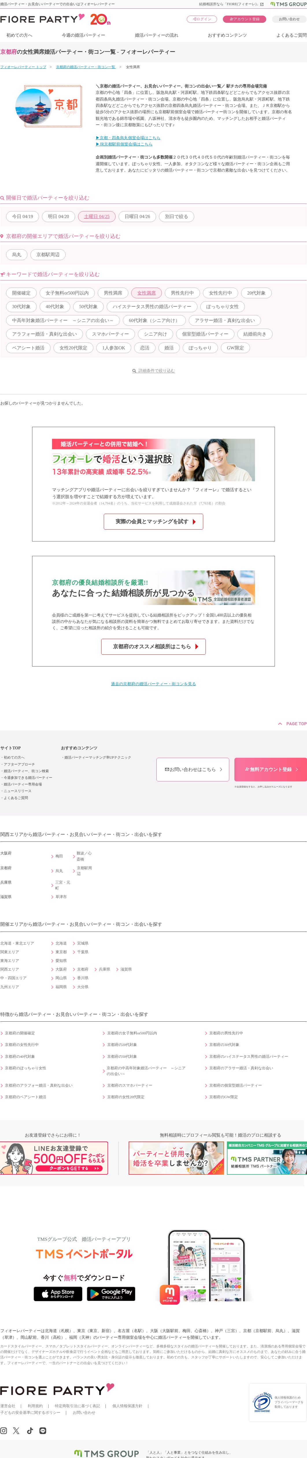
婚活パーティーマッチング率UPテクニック (97, 757)
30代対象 (21, 306)
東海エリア (9, 961)
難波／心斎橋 (84, 856)
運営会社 (7, 1406)
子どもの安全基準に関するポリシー (30, 1412)
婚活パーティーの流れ (156, 35)
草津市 (61, 897)
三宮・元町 (62, 885)
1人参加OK (113, 347)
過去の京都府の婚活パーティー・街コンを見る (153, 684)
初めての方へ (19, 35)
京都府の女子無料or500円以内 (132, 1033)
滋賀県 (126, 969)
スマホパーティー (110, 334)
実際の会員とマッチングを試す (152, 521)
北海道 (61, 943)
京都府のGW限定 (223, 1097)
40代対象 (55, 306)
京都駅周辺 (48, 254)
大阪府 (61, 969)
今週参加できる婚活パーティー (28, 778)
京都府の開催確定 (20, 1033)
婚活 (169, 347)
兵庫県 (104, 969)
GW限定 (235, 347)
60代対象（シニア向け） (154, 320)
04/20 (58, 216)
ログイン (202, 18)
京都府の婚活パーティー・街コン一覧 (86, 67)
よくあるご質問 (291, 35)
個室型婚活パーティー (205, 334)
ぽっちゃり (200, 347)
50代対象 (88, 306)
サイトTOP (10, 748)
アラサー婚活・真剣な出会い (225, 320)
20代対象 (256, 293)
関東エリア (9, 952)
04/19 (22, 216)
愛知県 (61, 961)
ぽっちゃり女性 (222, 306)
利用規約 (35, 1406)
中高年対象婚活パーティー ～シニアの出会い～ (63, 320)
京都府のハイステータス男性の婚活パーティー (248, 1057)
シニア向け (155, 334)
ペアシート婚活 (28, 347)
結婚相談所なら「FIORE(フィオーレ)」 (231, 4)
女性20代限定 (73, 347)
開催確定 (21, 293)
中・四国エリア (13, 978)
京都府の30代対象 (224, 1045)
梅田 (59, 856)
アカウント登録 (245, 18)
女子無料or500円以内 (67, 293)
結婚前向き (255, 334)
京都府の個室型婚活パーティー (235, 1085)
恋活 (144, 347)
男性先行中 (182, 293)
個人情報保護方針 (127, 1406)
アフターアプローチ (19, 764)
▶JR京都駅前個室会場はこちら (124, 144)
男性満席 (113, 293)
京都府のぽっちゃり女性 (25, 1068)
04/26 (137, 216)
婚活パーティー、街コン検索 (26, 771)
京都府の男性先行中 (226, 1033)
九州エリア (9, 987)
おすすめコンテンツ (227, 35)
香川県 (82, 978)
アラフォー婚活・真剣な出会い (44, 334)
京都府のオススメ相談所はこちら (152, 646)
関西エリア (9, 969)
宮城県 (82, 943)
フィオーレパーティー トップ (23, 67)
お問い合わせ (289, 19)
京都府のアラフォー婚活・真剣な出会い (39, 1085)
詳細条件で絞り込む (156, 370)
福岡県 (61, 987)
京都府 (82, 969)
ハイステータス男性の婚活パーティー (152, 306)
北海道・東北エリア (17, 943)
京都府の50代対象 (122, 1057)
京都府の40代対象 (20, 1057)
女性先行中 (220, 293)
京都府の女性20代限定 (126, 1097)
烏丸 (16, 254)
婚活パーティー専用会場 (23, 784)
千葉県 (82, 952)
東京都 (61, 952)
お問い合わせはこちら (190, 769)
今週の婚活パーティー (83, 35)
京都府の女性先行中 (22, 1045)
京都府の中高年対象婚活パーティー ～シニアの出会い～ (146, 1071)
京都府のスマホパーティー (129, 1085)
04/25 (97, 216)
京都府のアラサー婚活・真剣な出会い (241, 1068)
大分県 (82, 987)
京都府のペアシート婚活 (25, 1097)
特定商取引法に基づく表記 (77, 1406)
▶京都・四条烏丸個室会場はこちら (128, 138)
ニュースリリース (18, 791)
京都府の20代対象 (122, 1045)
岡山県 (61, 978)
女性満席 (146, 293)
